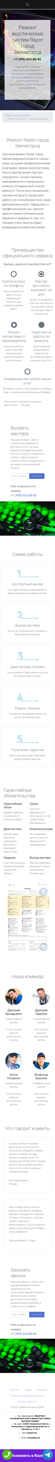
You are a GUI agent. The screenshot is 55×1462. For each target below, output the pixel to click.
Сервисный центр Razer (17, 115)
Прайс (28, 1389)
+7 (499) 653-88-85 (27, 59)
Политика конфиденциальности (27, 1395)
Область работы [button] (26, 1401)
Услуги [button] (13, 1389)
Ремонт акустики (17, 119)
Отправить (37, 476)
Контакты (42, 1389)
